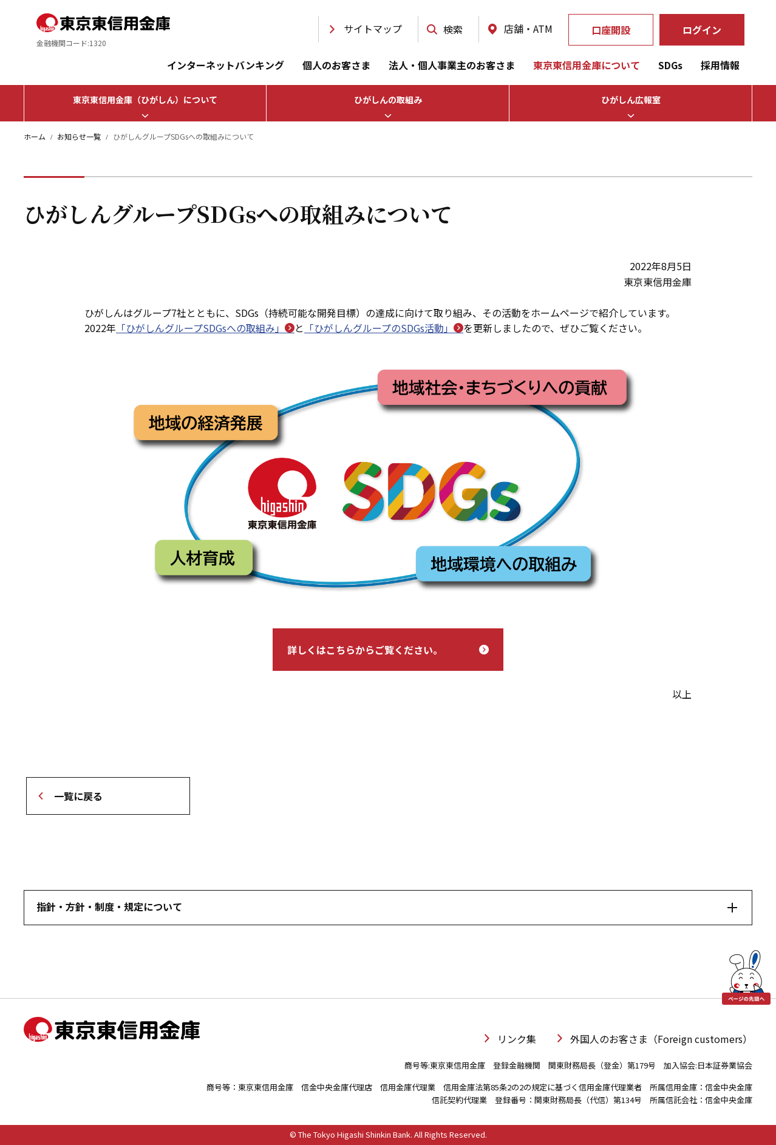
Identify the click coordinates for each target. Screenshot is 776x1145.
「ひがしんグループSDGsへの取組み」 (205, 328)
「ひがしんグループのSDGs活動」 (383, 328)
